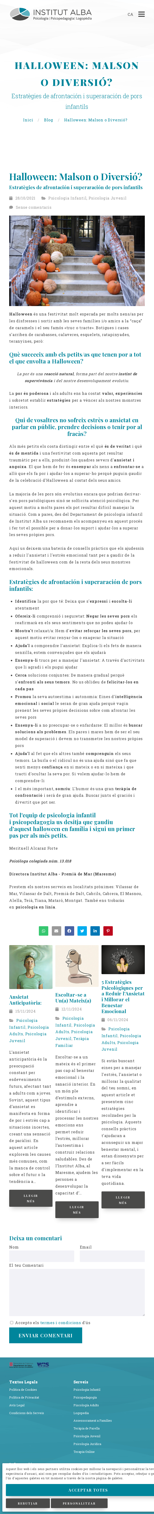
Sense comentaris (34, 207)
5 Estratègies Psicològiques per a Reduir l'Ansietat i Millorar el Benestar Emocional (123, 996)
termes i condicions (60, 1322)
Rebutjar (28, 1503)
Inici (28, 120)
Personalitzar (79, 1503)
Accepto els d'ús (50, 1322)
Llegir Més (31, 1198)
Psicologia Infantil (67, 198)
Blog (49, 120)
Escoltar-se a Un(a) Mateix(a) (73, 997)
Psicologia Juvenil (108, 198)
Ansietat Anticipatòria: (25, 999)
